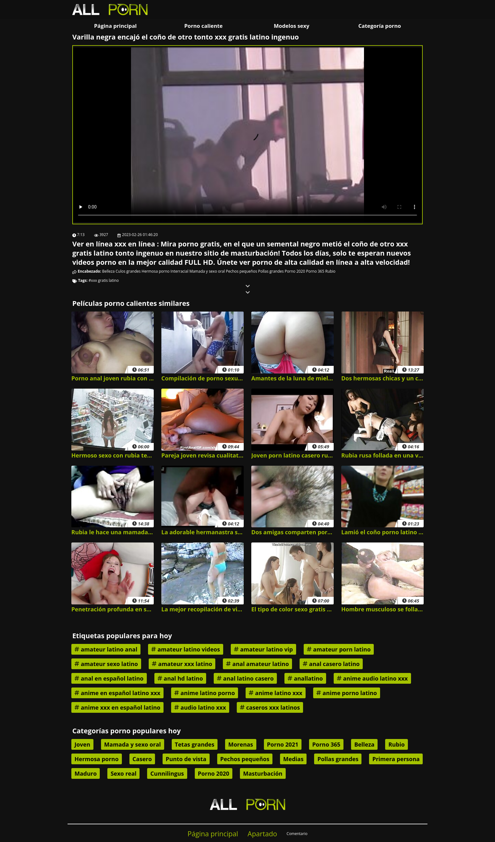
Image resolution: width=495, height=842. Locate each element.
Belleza (108, 271)
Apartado (262, 833)
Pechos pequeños (241, 271)
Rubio (330, 271)
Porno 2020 (295, 271)
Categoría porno (379, 25)
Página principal (115, 25)
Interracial (179, 271)
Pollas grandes (270, 271)
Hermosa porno (156, 271)
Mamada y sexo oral (207, 271)
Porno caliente (203, 25)
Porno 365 (315, 271)
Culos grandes (128, 271)
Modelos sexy (291, 25)
